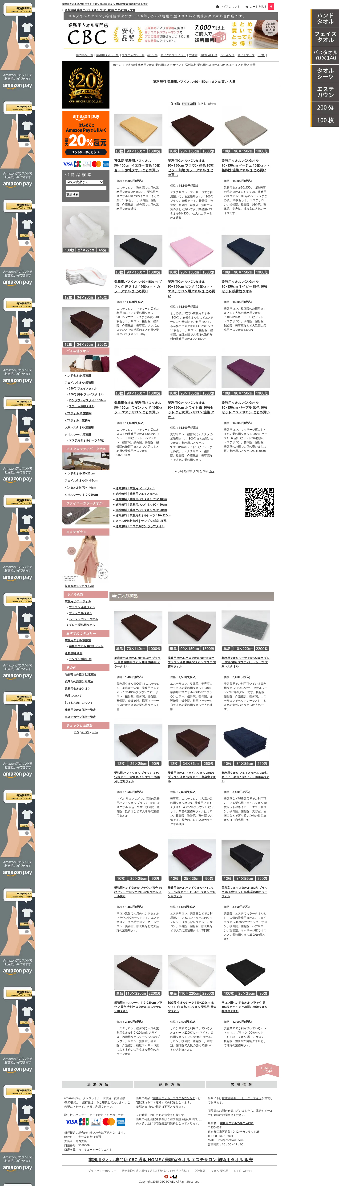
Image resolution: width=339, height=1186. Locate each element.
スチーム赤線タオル (81, 406)
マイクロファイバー (173, 55)
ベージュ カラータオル (83, 619)
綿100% (152, 55)
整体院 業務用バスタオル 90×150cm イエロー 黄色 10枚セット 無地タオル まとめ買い (137, 165)
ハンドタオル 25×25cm (80, 473)
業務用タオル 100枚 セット (86, 646)
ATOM (85, 732)
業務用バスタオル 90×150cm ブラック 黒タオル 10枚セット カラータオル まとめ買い (138, 286)
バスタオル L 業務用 (77, 420)
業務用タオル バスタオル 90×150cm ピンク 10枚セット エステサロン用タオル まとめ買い (191, 288)
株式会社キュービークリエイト (242, 1098)
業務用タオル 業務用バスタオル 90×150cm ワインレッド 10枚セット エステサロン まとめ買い (138, 407)
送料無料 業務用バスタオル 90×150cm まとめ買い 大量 (100, 10)
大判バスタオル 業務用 (79, 427)
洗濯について (73, 696)
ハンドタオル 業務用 (78, 375)
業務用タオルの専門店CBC (237, 1123)
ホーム (117, 65)
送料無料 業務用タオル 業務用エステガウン (153, 65)
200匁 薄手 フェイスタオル (86, 394)
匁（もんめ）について (79, 703)
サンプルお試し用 (80, 659)
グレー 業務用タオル (82, 625)
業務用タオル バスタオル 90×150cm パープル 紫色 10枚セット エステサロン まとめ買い (245, 407)
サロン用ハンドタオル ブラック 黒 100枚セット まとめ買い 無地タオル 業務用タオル (244, 1007)
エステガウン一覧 (133, 55)
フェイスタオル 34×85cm (81, 480)
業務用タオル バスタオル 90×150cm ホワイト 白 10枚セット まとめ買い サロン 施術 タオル (191, 409)
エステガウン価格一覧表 (80, 717)
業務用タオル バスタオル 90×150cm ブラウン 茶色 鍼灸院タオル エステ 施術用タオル (192, 662)
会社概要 (200, 1171)
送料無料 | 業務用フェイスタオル (137, 494)
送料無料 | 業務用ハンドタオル (135, 488)
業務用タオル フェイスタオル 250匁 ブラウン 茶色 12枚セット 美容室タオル (192, 777)
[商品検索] (86, 188)
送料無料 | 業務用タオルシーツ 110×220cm (144, 515)
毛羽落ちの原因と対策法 (80, 674)
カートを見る (258, 6)
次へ (211, 471)
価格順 (202, 104)
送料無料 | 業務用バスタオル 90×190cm (141, 510)
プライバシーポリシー (102, 1171)
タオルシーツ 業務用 (78, 434)
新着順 (212, 104)
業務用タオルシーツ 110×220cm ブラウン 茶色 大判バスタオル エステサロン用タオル (138, 1007)
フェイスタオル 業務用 (79, 383)
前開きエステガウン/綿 (79, 586)
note (95, 732)
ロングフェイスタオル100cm (87, 400)
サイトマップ (246, 55)
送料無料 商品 (73, 653)
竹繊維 (193, 55)
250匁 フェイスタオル (83, 388)
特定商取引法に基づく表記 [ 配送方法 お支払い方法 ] (155, 1171)
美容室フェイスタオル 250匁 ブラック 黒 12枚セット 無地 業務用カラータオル (244, 892)
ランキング (227, 55)
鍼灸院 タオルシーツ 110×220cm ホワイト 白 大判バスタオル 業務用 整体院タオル (192, 1007)
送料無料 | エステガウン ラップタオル (140, 526)
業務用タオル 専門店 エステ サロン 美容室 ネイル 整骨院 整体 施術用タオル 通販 (105, 4)
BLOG (261, 55)
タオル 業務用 (220, 1171)
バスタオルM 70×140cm (80, 488)
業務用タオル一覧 (107, 55)
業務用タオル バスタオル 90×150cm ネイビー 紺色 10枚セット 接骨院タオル (244, 286)
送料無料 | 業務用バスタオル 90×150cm (141, 505)
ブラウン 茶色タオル (82, 607)
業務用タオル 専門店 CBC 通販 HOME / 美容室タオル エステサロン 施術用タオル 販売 (171, 1159)
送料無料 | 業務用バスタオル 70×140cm (141, 499)
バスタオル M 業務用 (78, 413)
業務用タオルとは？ (77, 689)
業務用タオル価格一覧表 (80, 710)
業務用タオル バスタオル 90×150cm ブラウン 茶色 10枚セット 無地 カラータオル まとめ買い (191, 167)
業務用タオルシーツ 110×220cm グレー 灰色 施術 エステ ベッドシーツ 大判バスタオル (246, 662)
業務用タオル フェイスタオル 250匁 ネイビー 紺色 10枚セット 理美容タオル (245, 777)
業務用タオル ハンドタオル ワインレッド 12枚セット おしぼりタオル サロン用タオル (192, 892)
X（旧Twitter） (243, 1171)
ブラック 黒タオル (80, 613)
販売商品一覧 (84, 55)
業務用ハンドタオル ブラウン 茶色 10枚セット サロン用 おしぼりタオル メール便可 (138, 892)
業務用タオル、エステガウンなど (174, 1098)
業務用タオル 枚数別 (78, 640)
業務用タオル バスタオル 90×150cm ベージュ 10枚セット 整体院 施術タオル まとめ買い (246, 165)
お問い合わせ (208, 55)
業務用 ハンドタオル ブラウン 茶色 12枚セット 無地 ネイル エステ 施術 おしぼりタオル (137, 777)
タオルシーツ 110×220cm (81, 495)
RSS (76, 732)
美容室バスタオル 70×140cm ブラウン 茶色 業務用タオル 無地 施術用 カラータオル (137, 662)
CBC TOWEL (167, 1182)
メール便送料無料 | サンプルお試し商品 (141, 521)
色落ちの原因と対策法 (79, 681)
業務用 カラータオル (78, 601)
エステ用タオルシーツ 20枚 (86, 440)
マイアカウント (230, 6)
